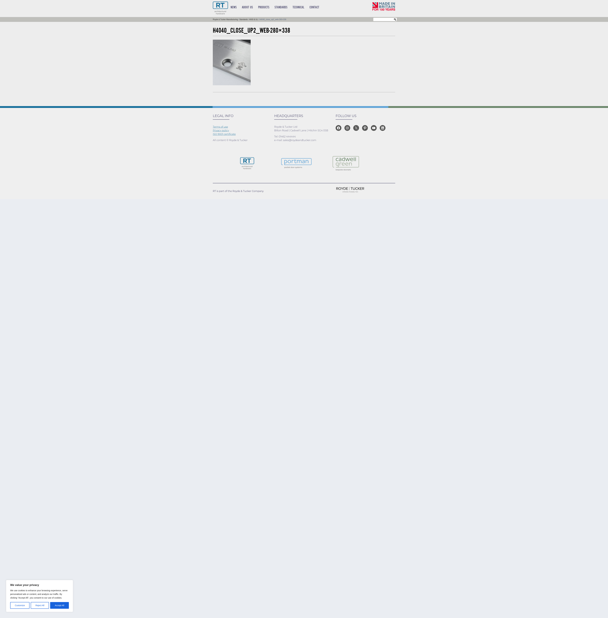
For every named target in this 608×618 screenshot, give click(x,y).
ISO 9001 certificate (224, 134)
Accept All (59, 605)
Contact (314, 7)
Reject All (39, 605)
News (234, 7)
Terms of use (220, 126)
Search (395, 19)
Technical (298, 7)
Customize (20, 605)
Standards (281, 7)
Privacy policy (221, 130)
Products (263, 7)
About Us (247, 7)
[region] (39, 596)
